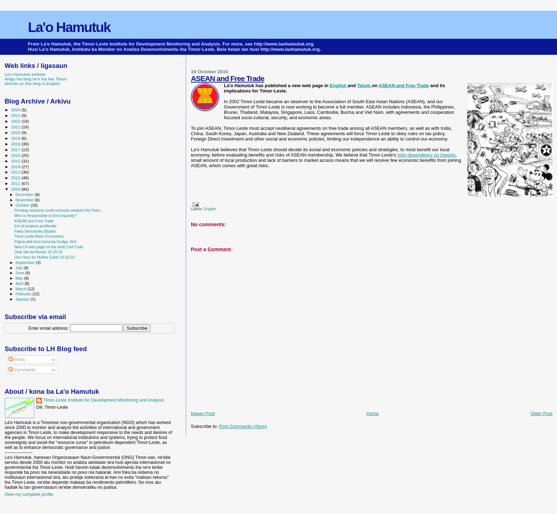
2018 (16, 144)
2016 (16, 155)
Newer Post (203, 413)
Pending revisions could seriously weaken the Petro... (58, 210)
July (20, 268)
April (20, 283)
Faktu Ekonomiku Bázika (34, 231)
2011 (16, 183)
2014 (16, 166)
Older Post (541, 413)
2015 (16, 161)
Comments (22, 369)
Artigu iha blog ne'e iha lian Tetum (36, 78)
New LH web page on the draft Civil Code (48, 247)
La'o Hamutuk (69, 27)
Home (373, 413)
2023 (16, 115)
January (23, 299)
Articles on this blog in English (32, 83)
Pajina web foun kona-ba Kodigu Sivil (45, 241)
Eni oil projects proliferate (35, 226)
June (20, 273)
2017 (16, 149)
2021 (16, 126)
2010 (16, 189)
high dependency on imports (426, 155)
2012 (16, 177)
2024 (16, 109)
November (25, 200)
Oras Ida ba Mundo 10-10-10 (38, 252)
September (26, 262)
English (339, 85)
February (24, 294)
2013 (16, 172)
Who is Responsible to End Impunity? (45, 215)
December (25, 194)
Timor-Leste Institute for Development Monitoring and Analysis (103, 400)
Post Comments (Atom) (243, 426)
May (20, 278)
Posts (17, 359)
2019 (16, 138)
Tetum (364, 85)
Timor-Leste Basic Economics (39, 236)
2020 (16, 132)
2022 (16, 121)
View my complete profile (29, 494)
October (23, 205)
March (22, 289)
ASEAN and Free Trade (227, 78)
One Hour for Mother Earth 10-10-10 (44, 257)
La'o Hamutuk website (25, 74)
